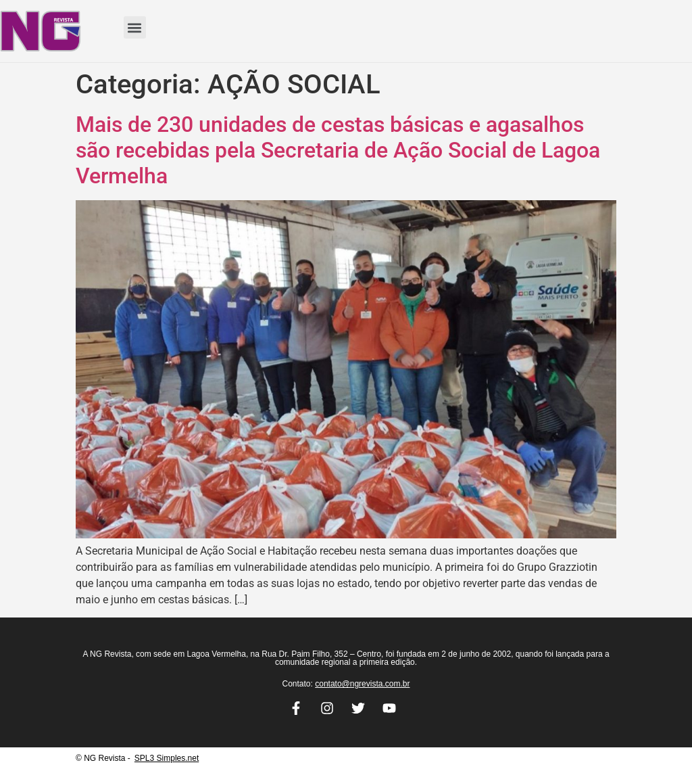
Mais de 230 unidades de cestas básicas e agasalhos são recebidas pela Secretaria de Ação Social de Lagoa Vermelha (338, 150)
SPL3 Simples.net (166, 758)
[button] (135, 27)
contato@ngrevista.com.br (362, 684)
